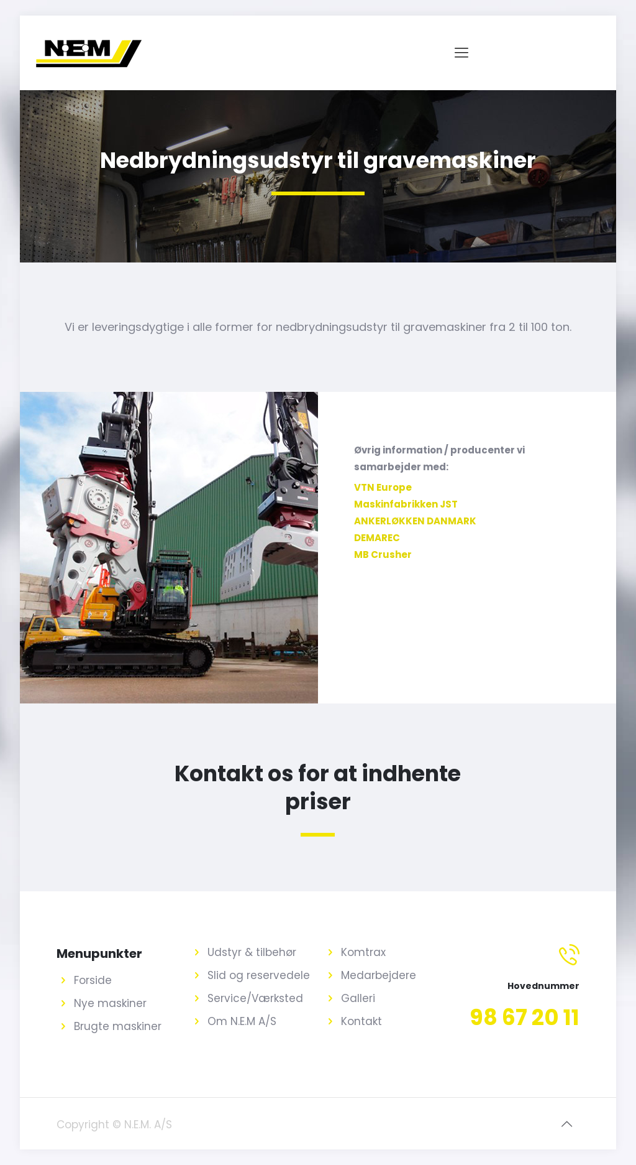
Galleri (358, 998)
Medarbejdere (378, 975)
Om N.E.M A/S (241, 1021)
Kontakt (361, 1021)
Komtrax (363, 952)
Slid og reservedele (258, 975)
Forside (93, 980)
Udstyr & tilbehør (251, 952)
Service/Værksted (255, 998)
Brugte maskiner (117, 1026)
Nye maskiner (110, 1003)
